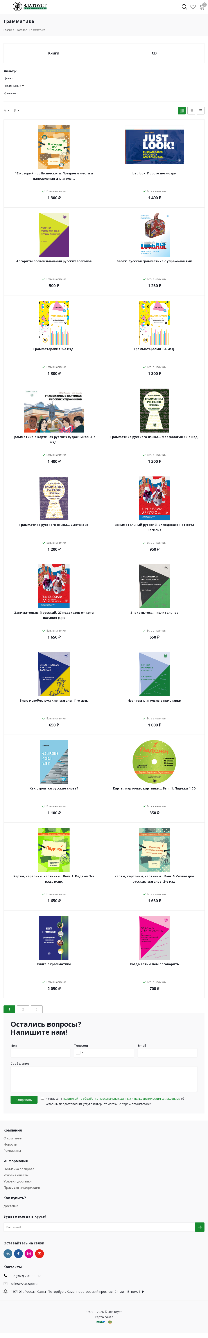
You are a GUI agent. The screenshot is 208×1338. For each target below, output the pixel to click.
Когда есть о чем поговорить (154, 964)
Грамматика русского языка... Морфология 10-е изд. (154, 437)
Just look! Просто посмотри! (154, 173)
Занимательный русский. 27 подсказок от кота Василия (154, 527)
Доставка (11, 1210)
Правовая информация (22, 1192)
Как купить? (15, 1202)
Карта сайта (104, 1322)
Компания (13, 1135)
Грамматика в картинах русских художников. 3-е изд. (54, 439)
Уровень (10, 93)
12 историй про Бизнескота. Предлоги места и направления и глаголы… (54, 176)
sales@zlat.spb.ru (24, 1288)
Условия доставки (18, 1186)
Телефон (81, 1045)
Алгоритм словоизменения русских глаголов (54, 261)
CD (154, 53)
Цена (7, 78)
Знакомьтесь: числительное (154, 612)
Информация (16, 1165)
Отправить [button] (24, 1104)
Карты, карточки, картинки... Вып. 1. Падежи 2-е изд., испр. (53, 879)
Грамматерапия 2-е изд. (53, 349)
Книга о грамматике (54, 964)
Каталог (22, 30)
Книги (53, 53)
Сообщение (20, 1063)
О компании (13, 1142)
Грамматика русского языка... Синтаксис (53, 525)
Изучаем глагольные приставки (154, 700)
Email (142, 1045)
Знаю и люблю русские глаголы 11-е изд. (54, 700)
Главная (9, 30)
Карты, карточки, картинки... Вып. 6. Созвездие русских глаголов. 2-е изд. (154, 879)
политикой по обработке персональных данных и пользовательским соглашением (121, 1103)
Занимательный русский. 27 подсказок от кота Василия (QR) (54, 615)
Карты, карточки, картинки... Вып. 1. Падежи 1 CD (154, 788)
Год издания (12, 86)
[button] (8, 7)
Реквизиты (12, 1155)
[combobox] (79, 1052)
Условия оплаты (16, 1179)
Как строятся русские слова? (54, 788)
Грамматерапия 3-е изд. (154, 349)
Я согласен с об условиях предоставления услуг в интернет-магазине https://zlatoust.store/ (115, 1105)
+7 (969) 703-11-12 (26, 1280)
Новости (10, 1149)
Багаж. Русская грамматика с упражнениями (154, 261)
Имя (14, 1045)
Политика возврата (19, 1173)
